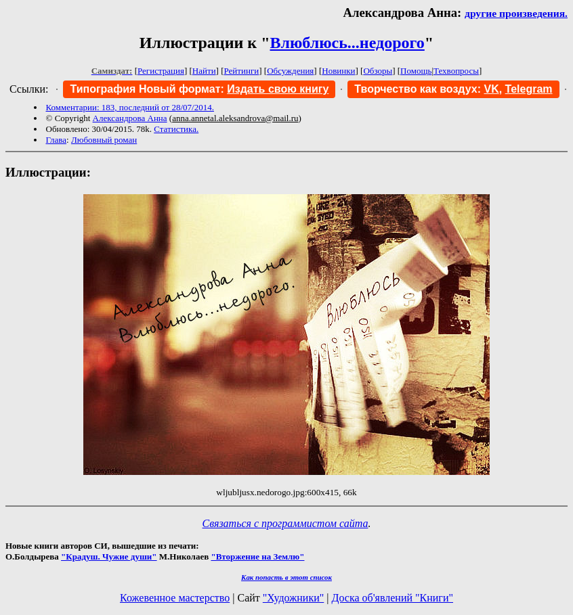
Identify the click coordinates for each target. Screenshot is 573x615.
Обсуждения (290, 71)
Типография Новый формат (145, 89)
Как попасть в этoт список (286, 577)
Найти (204, 71)
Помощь (415, 71)
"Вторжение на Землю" (257, 556)
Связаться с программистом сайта (285, 523)
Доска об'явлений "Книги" (392, 597)
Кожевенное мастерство (175, 597)
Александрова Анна (130, 118)
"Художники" (293, 597)
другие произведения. (516, 13)
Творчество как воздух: (426, 89)
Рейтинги (241, 71)
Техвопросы (456, 71)
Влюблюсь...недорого (347, 42)
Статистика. (176, 129)
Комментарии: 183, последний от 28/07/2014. (130, 107)
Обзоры (377, 71)
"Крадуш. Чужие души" (109, 556)
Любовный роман (104, 140)
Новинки (338, 71)
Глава (56, 140)
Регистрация (160, 71)
